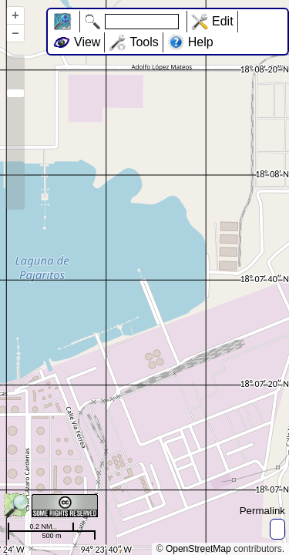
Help (200, 42)
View (87, 42)
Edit (223, 21)
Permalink (262, 510)
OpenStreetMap (198, 548)
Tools (143, 42)
